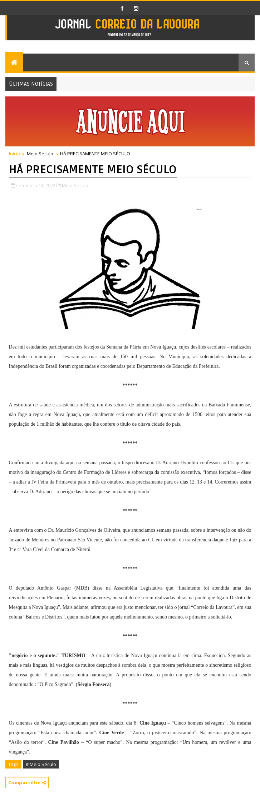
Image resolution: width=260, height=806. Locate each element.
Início (14, 153)
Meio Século (40, 153)
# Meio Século (41, 764)
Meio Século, (75, 185)
